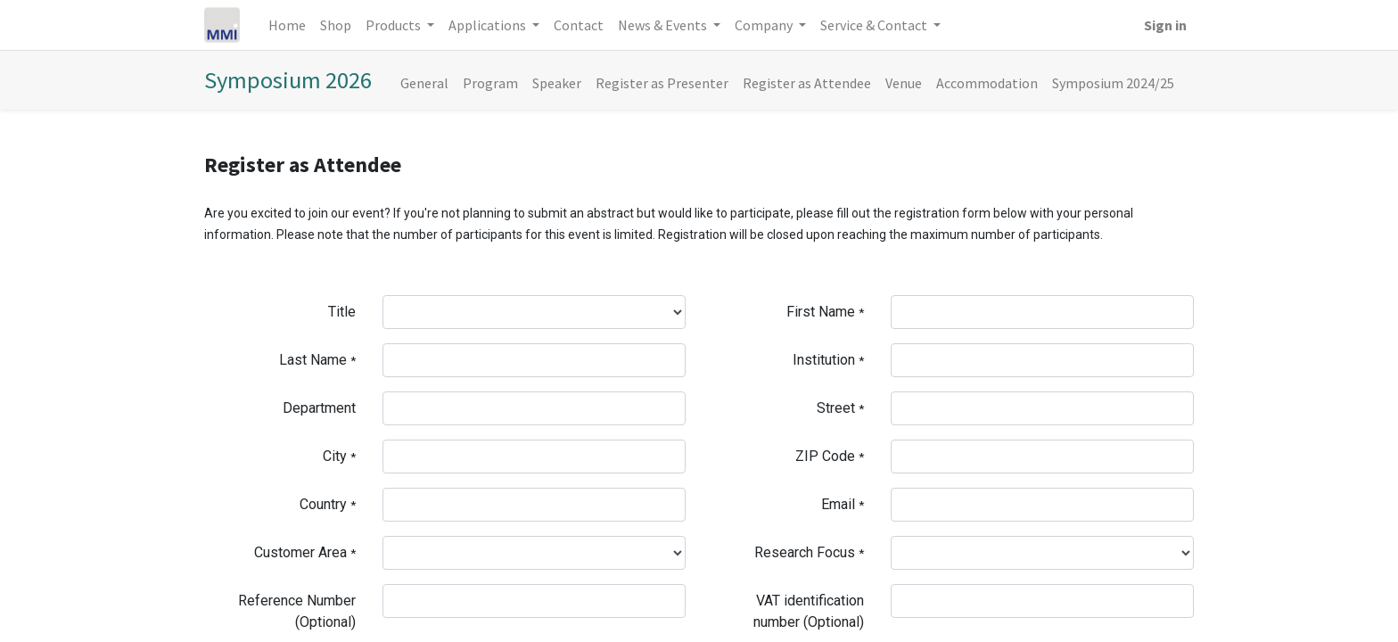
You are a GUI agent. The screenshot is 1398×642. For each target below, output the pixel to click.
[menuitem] (287, 25)
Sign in (1165, 25)
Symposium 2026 (288, 80)
